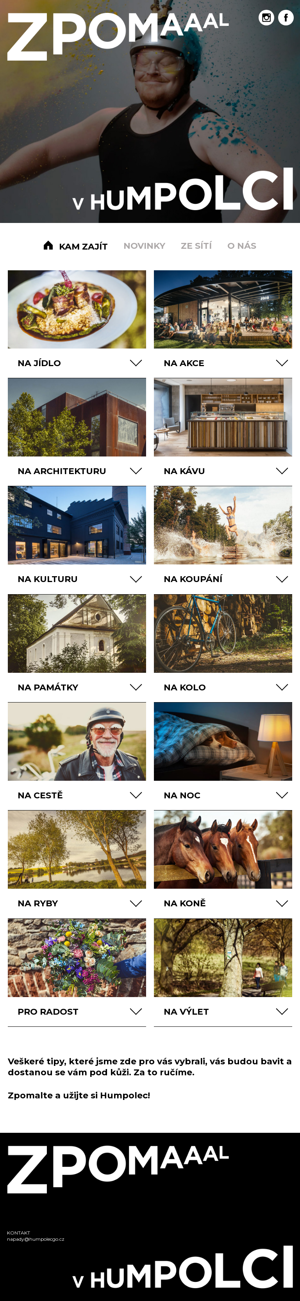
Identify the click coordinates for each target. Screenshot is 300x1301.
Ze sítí (196, 246)
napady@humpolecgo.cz (35, 1239)
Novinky (144, 246)
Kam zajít (83, 246)
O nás (241, 246)
